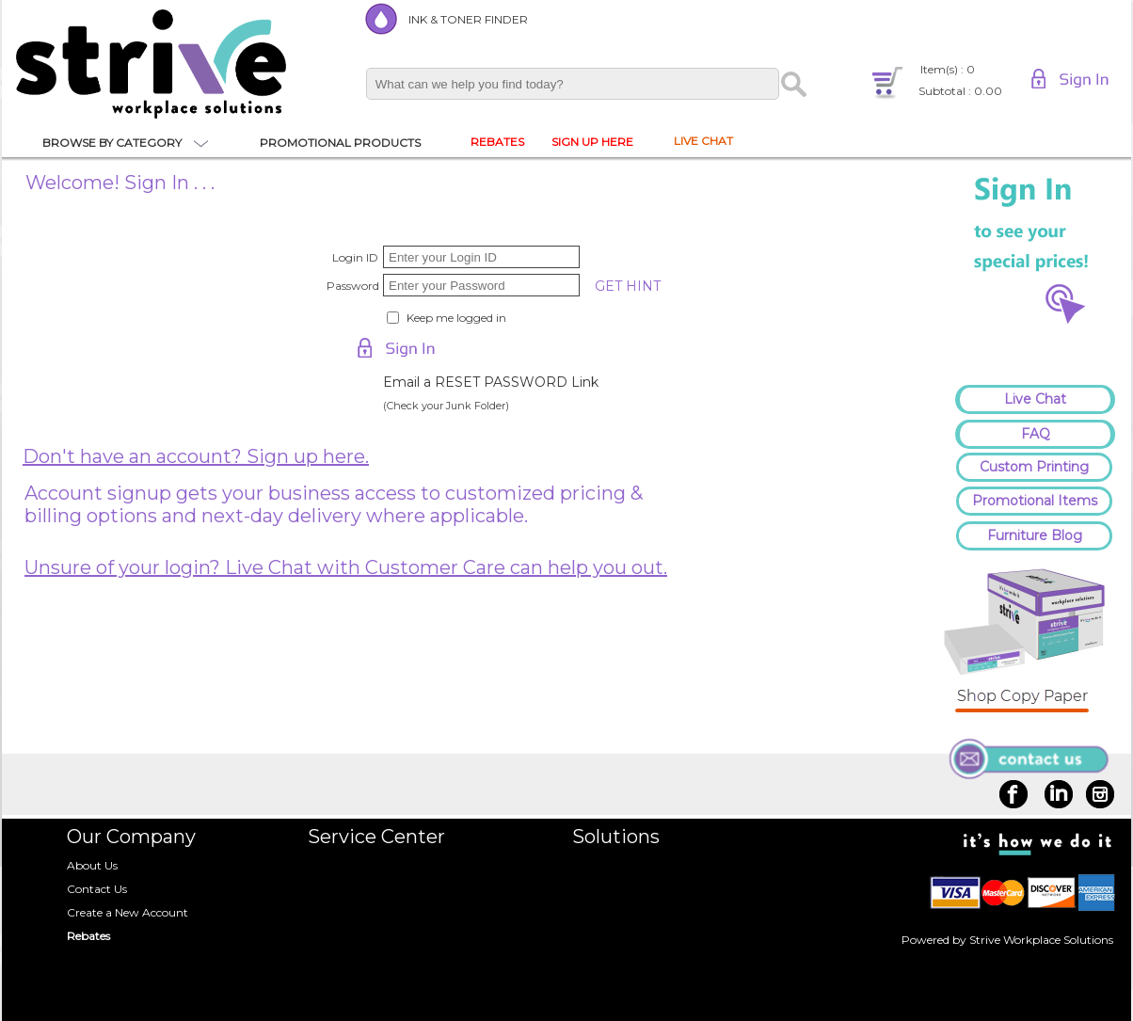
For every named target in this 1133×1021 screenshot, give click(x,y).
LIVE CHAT (703, 141)
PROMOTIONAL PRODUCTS (340, 143)
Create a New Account (127, 912)
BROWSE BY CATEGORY (112, 143)
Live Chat (1035, 399)
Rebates (88, 936)
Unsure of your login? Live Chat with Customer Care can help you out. (345, 567)
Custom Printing (1034, 466)
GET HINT (628, 286)
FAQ (1035, 433)
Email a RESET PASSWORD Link (490, 382)
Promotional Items (1034, 500)
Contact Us (97, 889)
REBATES (497, 142)
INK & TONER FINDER (468, 19)
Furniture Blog (1034, 535)
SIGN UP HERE (592, 142)
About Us (92, 865)
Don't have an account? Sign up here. (196, 456)
